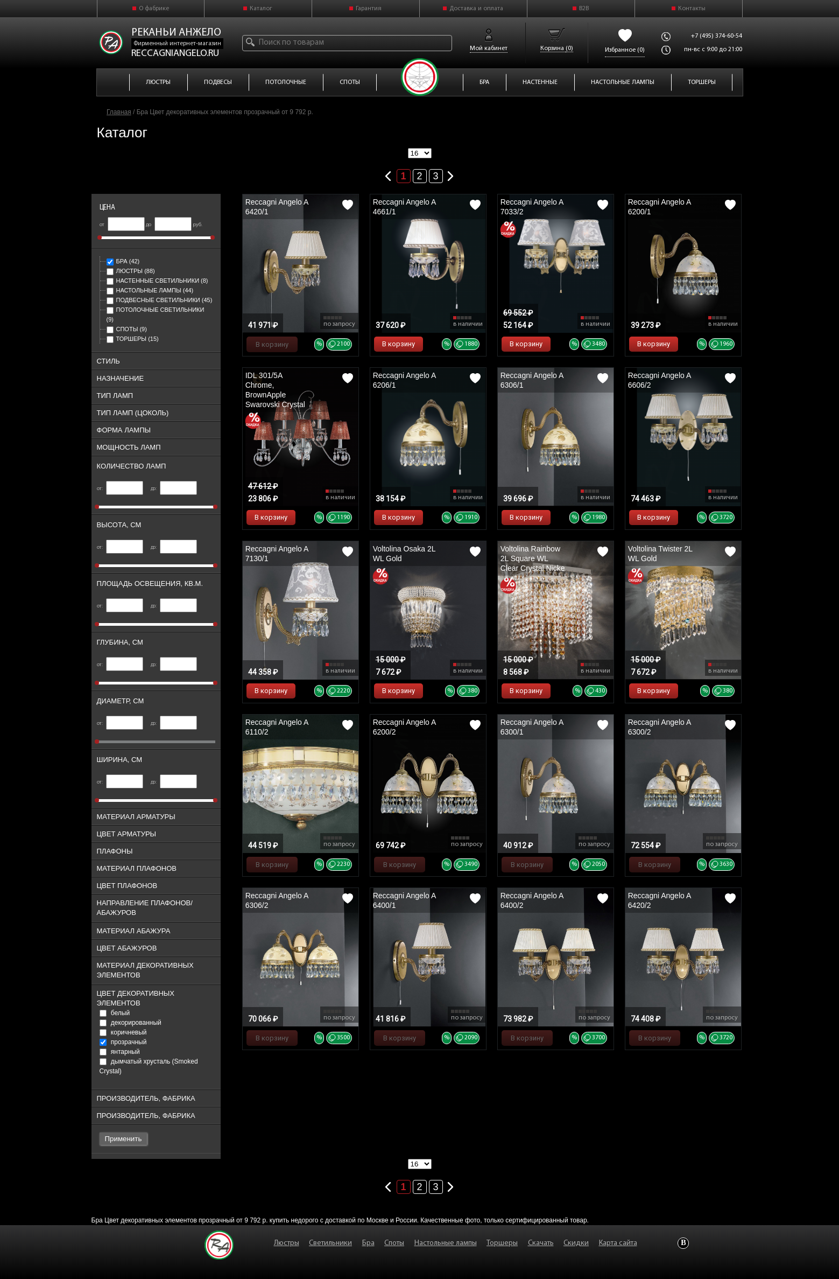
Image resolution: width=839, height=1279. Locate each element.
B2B (584, 8)
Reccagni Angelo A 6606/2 (659, 380)
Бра (123, 261)
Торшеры (133, 339)
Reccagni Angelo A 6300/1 (531, 727)
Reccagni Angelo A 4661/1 (404, 207)
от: (120, 489)
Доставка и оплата (476, 8)
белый (115, 1013)
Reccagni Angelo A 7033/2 (531, 207)
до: (174, 489)
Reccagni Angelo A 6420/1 (276, 207)
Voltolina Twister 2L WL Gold (660, 553)
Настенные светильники (157, 280)
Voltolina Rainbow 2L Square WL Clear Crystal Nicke (532, 558)
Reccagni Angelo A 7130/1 (276, 553)
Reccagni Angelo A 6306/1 (531, 380)
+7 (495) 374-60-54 (716, 36)
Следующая (451, 174)
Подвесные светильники (160, 300)
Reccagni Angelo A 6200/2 (404, 727)
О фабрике (154, 8)
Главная (119, 112)
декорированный (130, 1022)
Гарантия (369, 8)
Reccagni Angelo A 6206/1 (404, 380)
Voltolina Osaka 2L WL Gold (404, 553)
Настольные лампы (150, 290)
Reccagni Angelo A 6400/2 (531, 900)
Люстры (131, 271)
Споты (127, 329)
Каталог (261, 8)
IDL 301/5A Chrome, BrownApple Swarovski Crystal (275, 390)
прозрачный (123, 1042)
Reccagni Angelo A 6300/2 (659, 727)
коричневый (123, 1032)
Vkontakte (683, 1243)
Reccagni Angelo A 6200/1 (659, 207)
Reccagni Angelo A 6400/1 (404, 900)
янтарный (120, 1052)
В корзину (272, 344)
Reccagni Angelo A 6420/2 (659, 900)
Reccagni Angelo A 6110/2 (276, 727)
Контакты (692, 8)
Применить (123, 1139)
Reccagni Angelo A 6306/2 (276, 900)
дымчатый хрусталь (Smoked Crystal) (149, 1066)
